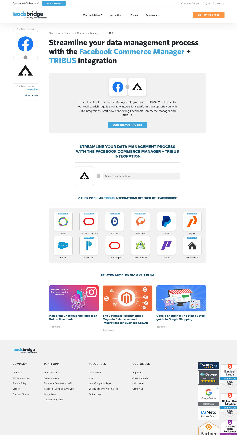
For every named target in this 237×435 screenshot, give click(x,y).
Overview (32, 89)
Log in (206, 3)
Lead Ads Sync (51, 372)
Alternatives (31, 95)
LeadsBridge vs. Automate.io (103, 389)
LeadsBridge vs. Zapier (100, 383)
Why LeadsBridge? (92, 15)
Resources (151, 15)
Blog (91, 378)
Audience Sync (51, 378)
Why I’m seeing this (25, 29)
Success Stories (21, 394)
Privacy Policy (19, 383)
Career (16, 389)
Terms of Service (21, 378)
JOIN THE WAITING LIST (127, 125)
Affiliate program (140, 378)
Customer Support (190, 3)
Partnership (95, 394)
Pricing (134, 15)
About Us (17, 372)
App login (137, 372)
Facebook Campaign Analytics (59, 389)
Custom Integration (53, 399)
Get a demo (95, 372)
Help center (138, 383)
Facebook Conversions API (58, 383)
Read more (54, 327)
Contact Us (219, 3)
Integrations (116, 15)
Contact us (137, 389)
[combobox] (141, 176)
